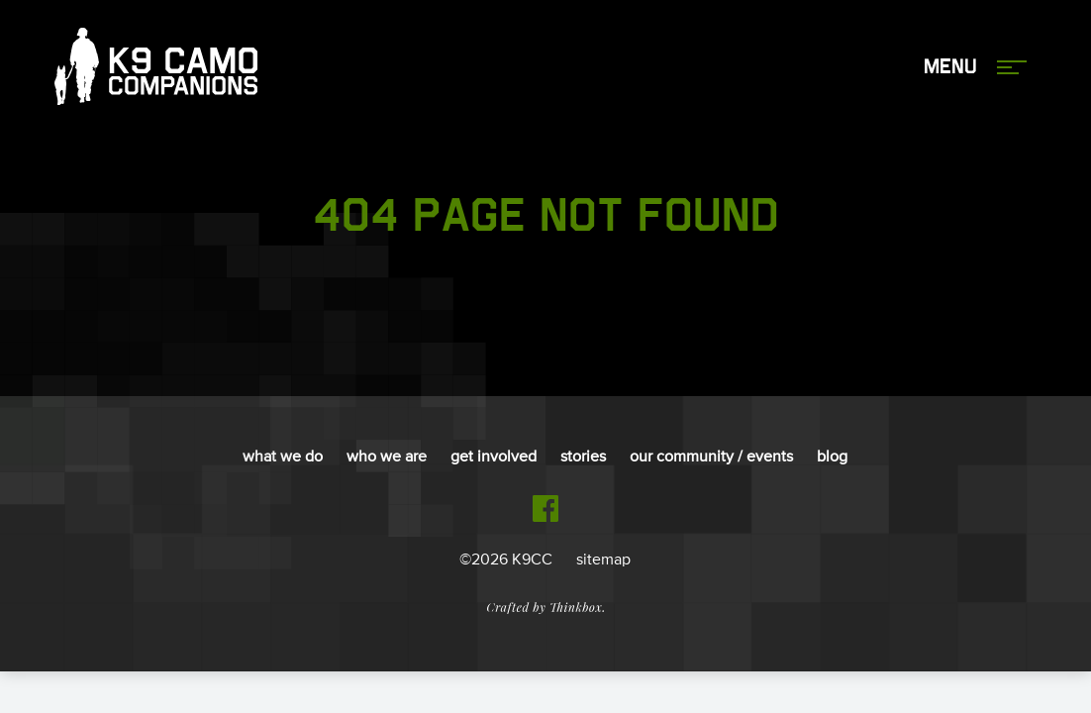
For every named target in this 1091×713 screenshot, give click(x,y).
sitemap (603, 560)
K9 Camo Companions (155, 67)
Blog (832, 457)
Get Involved (493, 457)
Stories (583, 457)
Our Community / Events (711, 457)
